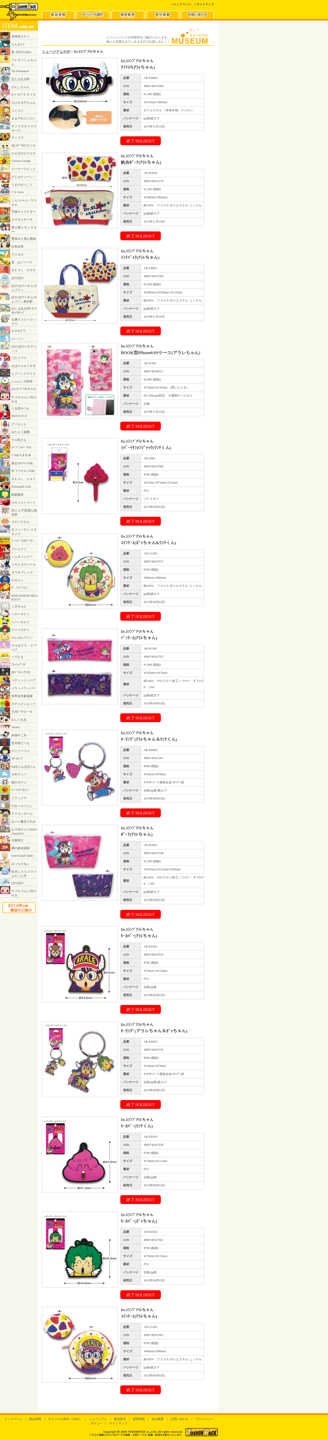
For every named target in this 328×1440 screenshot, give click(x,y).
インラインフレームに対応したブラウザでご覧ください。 (19, 471)
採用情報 (139, 1419)
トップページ (13, 1419)
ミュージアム (98, 1419)
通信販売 (120, 1419)
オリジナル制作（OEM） (65, 1419)
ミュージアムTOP (56, 52)
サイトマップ (118, 1423)
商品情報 (35, 1419)
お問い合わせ (179, 1419)
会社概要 (157, 1419)
